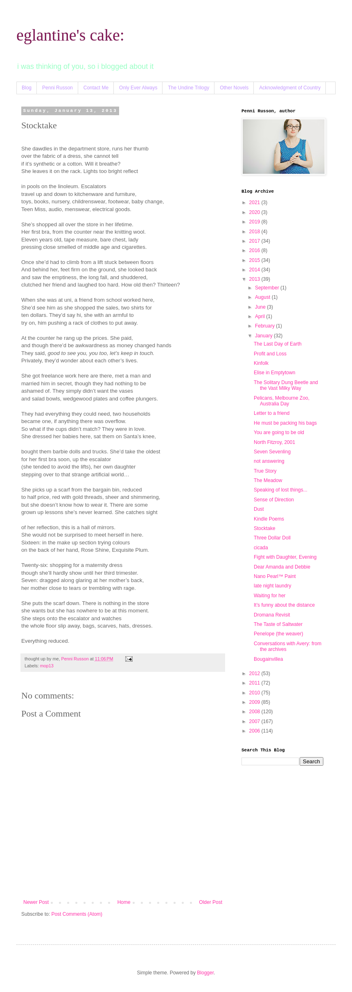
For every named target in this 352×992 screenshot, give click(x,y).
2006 (255, 731)
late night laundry (272, 586)
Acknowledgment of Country (289, 88)
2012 (255, 673)
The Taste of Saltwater (278, 624)
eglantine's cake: (70, 35)
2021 (255, 202)
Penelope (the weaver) (278, 634)
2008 (255, 711)
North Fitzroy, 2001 (274, 442)
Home (124, 902)
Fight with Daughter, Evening (285, 557)
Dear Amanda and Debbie (282, 567)
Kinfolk (261, 363)
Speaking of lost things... (280, 490)
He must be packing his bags (285, 423)
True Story (265, 471)
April (260, 316)
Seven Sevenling (272, 452)
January (264, 336)
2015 (255, 260)
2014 (255, 270)
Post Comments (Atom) (76, 914)
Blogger (205, 973)
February (265, 326)
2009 (255, 702)
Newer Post (36, 902)
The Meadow (268, 480)
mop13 (47, 665)
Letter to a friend (271, 413)
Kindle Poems (269, 519)
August (263, 297)
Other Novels (234, 88)
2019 (255, 222)
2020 (255, 212)
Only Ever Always (138, 88)
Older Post (210, 902)
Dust (259, 509)
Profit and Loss (270, 354)
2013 (255, 279)
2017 (255, 241)
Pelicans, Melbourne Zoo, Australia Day (281, 401)
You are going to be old (279, 432)
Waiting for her (270, 595)
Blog (27, 88)
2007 (255, 721)
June (261, 307)
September (267, 288)
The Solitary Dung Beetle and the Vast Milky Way (286, 385)
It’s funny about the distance (284, 605)
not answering (269, 461)
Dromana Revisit (272, 615)
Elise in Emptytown (274, 372)
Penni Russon (57, 88)
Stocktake (264, 528)
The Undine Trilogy (188, 88)
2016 (255, 250)
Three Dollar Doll (272, 538)
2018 (255, 231)
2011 (255, 683)
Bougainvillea (268, 659)
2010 (255, 693)
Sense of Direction (274, 500)
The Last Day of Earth (278, 344)
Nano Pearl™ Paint (275, 576)
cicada (261, 548)
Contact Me (95, 88)
